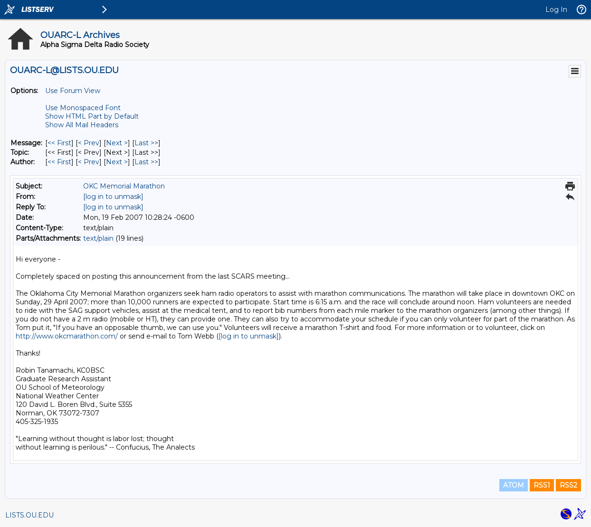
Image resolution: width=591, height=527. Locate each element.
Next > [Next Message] (117, 143)
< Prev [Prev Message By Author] (88, 162)
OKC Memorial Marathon (124, 186)
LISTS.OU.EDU (29, 515)
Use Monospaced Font (83, 108)
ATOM (513, 485)
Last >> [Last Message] (146, 143)
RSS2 (568, 485)
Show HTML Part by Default (92, 116)
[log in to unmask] (113, 196)
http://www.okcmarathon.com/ (67, 336)
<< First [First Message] (59, 143)
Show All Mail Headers (81, 125)
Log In (556, 9)
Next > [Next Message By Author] (117, 162)
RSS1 (542, 485)
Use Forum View (72, 90)
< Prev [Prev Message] (88, 143)
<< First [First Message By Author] (59, 162)
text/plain (98, 238)
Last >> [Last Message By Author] (146, 162)
